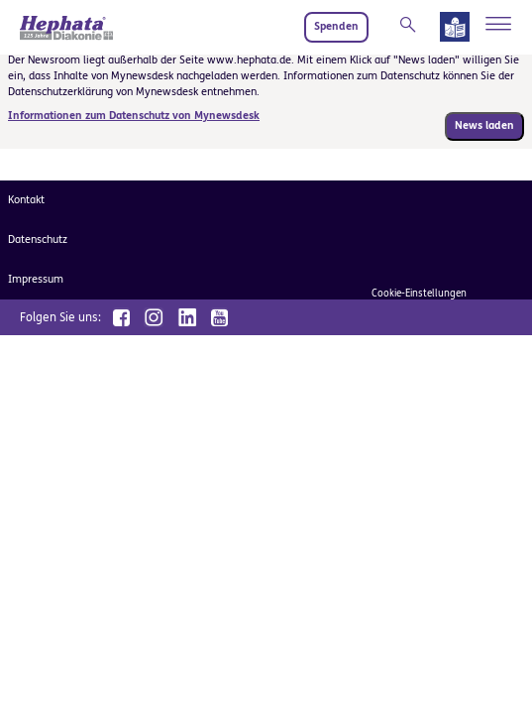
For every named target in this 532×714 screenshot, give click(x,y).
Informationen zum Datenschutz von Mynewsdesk (134, 115)
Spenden (336, 26)
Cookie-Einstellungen (419, 293)
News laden (484, 125)
